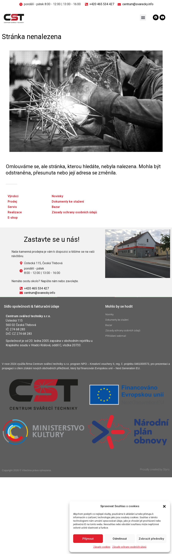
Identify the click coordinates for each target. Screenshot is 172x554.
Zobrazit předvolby (151, 538)
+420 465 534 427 (101, 4)
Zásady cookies (101, 547)
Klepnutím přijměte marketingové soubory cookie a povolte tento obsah (86, 358)
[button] (164, 506)
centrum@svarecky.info (137, 4)
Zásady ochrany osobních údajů (129, 547)
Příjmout (88, 538)
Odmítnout (120, 538)
